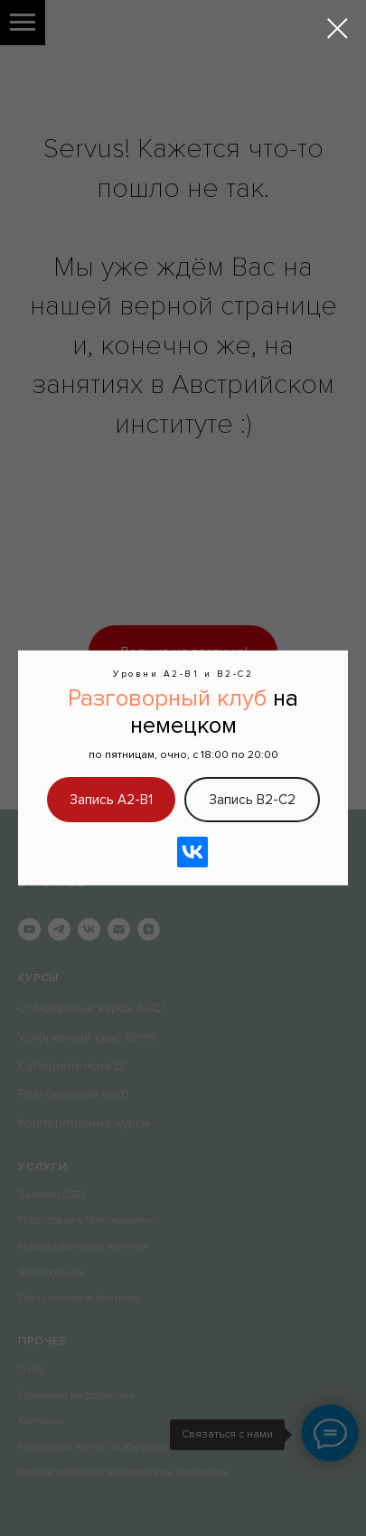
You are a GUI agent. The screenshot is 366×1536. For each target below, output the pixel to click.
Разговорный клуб (167, 698)
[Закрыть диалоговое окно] (337, 28)
